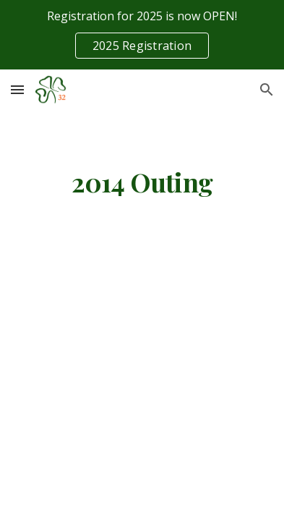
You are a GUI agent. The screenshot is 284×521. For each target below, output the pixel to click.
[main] (142, 182)
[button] (17, 89)
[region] (142, 34)
